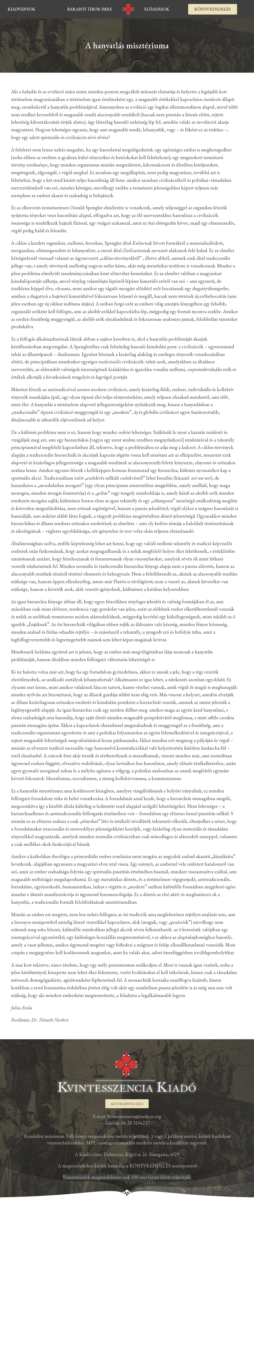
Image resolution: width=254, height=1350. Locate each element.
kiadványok (21, 9)
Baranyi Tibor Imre (89, 9)
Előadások (156, 9)
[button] (212, 9)
